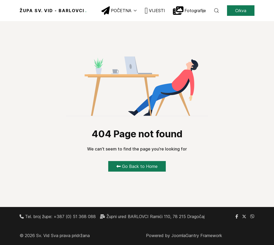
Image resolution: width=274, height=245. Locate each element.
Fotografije (189, 10)
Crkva (240, 10)
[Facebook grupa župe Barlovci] (236, 216)
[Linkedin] (252, 216)
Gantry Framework (204, 235)
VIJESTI (155, 10)
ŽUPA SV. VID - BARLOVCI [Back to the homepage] (53, 10)
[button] (216, 10)
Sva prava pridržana (70, 235)
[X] (244, 216)
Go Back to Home (137, 166)
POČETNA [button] (119, 10)
